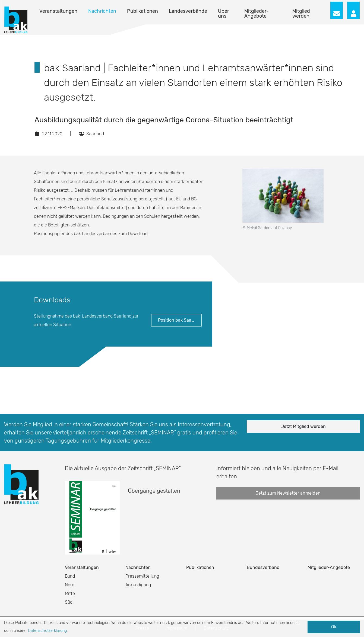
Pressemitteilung (142, 576)
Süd (68, 602)
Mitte (70, 593)
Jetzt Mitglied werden (303, 426)
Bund (70, 576)
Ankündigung (138, 584)
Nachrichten (102, 11)
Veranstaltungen (58, 11)
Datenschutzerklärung (47, 630)
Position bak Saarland (180, 320)
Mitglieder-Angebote (256, 13)
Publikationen (142, 11)
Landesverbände (188, 11)
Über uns (223, 13)
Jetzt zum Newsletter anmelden (288, 493)
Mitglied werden (301, 13)
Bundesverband (263, 567)
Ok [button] (333, 626)
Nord (69, 584)
